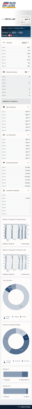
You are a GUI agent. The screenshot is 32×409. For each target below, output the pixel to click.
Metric (15, 35)
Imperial (5, 35)
